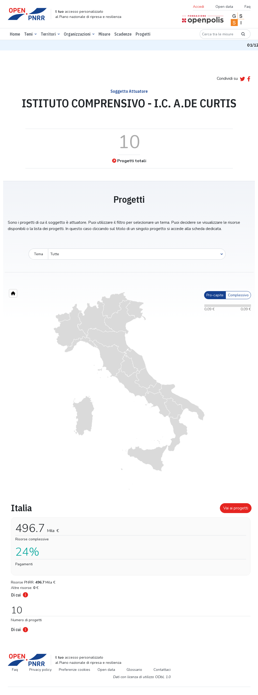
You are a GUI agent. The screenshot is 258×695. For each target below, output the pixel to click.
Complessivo (238, 295)
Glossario (134, 669)
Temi (28, 34)
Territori (48, 34)
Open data (224, 6)
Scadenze (122, 34)
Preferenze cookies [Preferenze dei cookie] (74, 669)
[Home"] (13, 293)
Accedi (198, 6)
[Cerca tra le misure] (218, 34)
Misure (104, 34)
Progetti (143, 34)
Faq (247, 6)
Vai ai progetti (235, 508)
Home (15, 34)
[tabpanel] (129, 566)
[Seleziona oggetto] (137, 254)
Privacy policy (40, 669)
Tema (38, 254)
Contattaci (162, 669)
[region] (129, 391)
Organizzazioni (77, 34)
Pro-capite (215, 295)
